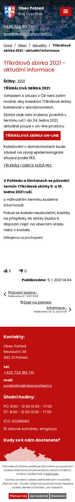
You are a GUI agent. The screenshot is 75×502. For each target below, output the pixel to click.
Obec (22, 45)
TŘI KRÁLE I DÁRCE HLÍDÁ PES (28, 165)
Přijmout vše (18, 496)
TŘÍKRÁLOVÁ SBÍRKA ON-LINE (32, 135)
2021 (21, 80)
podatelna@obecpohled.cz (28, 33)
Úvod (8, 45)
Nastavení (58, 496)
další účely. (52, 474)
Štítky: (10, 80)
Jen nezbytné (39, 496)
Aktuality (39, 45)
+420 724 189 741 (19, 26)
